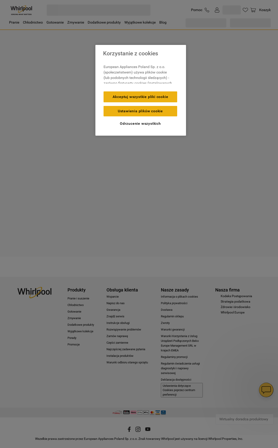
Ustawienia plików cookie (140, 111)
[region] (140, 90)
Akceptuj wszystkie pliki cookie (140, 97)
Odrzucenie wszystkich (140, 123)
